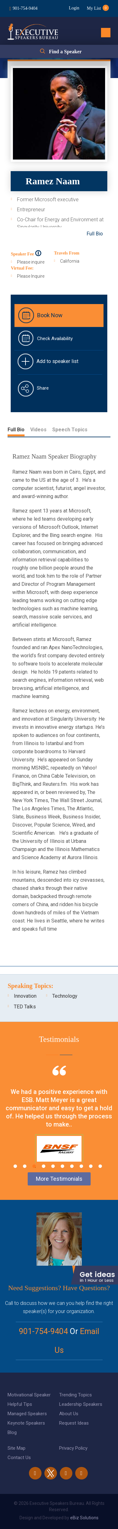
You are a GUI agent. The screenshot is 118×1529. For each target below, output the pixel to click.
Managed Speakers (27, 1413)
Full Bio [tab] (16, 430)
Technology (64, 996)
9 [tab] (91, 1166)
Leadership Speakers (80, 1404)
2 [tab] (24, 1166)
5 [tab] (53, 1166)
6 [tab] (62, 1166)
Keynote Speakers (26, 1423)
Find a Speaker (65, 51)
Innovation (25, 996)
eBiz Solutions (84, 1517)
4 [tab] (43, 1166)
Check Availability (55, 338)
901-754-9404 (25, 8)
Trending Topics (75, 1395)
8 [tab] (81, 1166)
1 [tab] (15, 1166)
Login (74, 8)
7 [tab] (72, 1166)
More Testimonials (59, 1178)
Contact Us (19, 1457)
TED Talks (25, 1007)
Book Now (50, 315)
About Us (68, 1413)
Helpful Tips (20, 1404)
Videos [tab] (38, 430)
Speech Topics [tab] (69, 430)
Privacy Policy (73, 1448)
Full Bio (95, 234)
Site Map (16, 1448)
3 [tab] (34, 1166)
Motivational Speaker (29, 1395)
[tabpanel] (59, 1122)
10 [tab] (100, 1166)
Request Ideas (74, 1423)
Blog (12, 1432)
